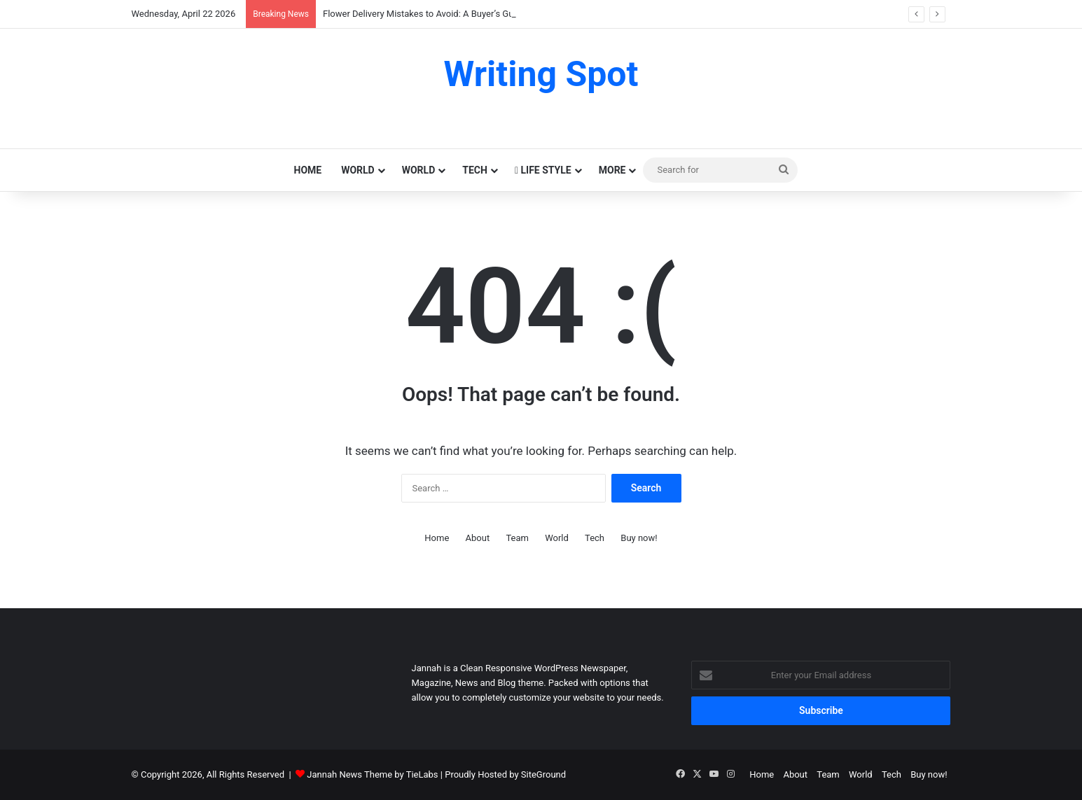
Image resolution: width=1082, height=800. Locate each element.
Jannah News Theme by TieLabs (372, 774)
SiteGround (543, 774)
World (358, 170)
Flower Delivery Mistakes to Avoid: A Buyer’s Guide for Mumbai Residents (470, 13)
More (612, 170)
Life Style (543, 170)
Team (517, 538)
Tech (474, 170)
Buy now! (638, 538)
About (478, 538)
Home (308, 170)
